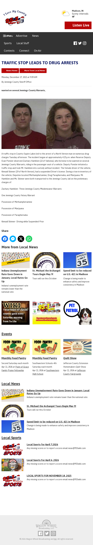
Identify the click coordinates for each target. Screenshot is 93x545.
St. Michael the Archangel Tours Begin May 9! (46, 264)
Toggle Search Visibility (90, 43)
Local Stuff (22, 43)
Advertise (21, 35)
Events (6, 334)
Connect (24, 50)
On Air (37, 50)
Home (7, 35)
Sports (8, 43)
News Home (11, 70)
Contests (9, 50)
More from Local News (34, 70)
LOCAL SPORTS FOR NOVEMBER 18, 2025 (49, 475)
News (35, 35)
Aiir (55, 539)
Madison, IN (77, 11)
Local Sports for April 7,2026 (42, 444)
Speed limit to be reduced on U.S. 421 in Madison (77, 264)
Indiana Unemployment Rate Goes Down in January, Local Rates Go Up (15, 267)
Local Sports (11, 438)
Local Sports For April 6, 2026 (43, 460)
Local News (10, 384)
